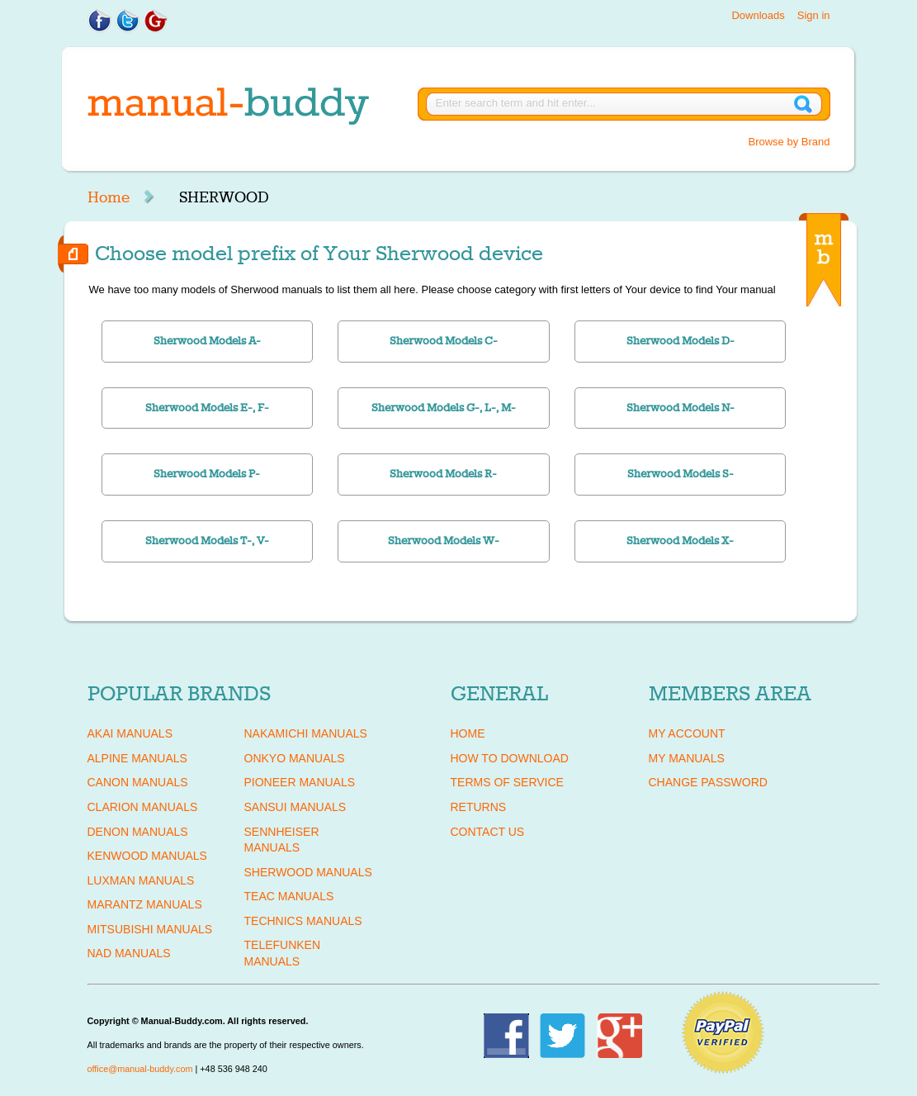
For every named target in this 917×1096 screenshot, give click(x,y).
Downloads (757, 15)
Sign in (813, 15)
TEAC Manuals (289, 896)
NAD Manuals (129, 953)
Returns (479, 807)
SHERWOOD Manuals (308, 872)
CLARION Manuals (142, 807)
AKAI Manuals (130, 733)
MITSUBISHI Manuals (150, 929)
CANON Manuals (137, 782)
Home (108, 197)
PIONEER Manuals (300, 782)
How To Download (510, 758)
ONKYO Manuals (294, 758)
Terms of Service (507, 782)
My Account (687, 733)
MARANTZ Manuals (144, 904)
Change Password (708, 782)
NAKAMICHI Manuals (305, 733)
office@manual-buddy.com (140, 1069)
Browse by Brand (789, 141)
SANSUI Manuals (295, 807)
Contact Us (488, 831)
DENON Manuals (137, 831)
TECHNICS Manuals (303, 921)
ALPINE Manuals (137, 758)
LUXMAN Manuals (141, 880)
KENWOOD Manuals (147, 855)
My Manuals (687, 758)
